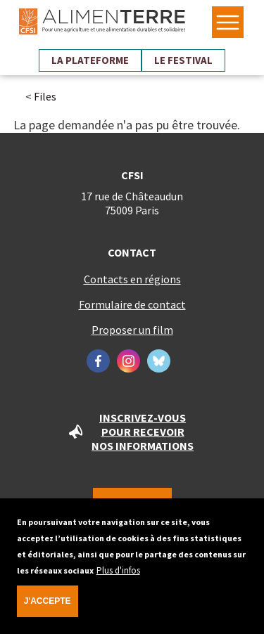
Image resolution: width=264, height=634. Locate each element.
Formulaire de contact (132, 304)
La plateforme (90, 60)
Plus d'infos (118, 578)
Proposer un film (132, 330)
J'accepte (47, 609)
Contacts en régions (132, 279)
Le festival (183, 60)
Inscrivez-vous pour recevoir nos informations (143, 431)
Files (45, 96)
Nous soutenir (132, 503)
